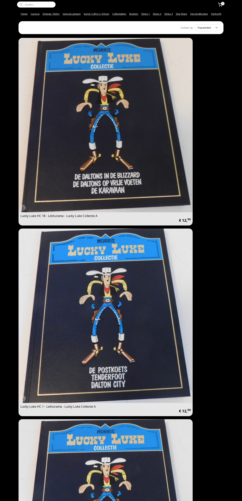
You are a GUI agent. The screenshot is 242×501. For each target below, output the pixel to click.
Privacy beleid (69, 461)
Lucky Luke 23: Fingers (36, 351)
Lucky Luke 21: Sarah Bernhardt (191, 219)
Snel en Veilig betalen (32, 453)
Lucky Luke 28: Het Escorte (39, 220)
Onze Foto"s (68, 465)
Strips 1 (145, 14)
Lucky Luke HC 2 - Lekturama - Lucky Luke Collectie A (146, 154)
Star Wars (181, 14)
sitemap (108, 494)
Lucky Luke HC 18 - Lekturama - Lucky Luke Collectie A (42, 89)
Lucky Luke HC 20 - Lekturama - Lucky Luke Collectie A (42, 154)
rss (116, 494)
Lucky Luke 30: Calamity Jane (40, 416)
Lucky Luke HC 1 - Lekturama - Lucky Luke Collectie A (94, 89)
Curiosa (35, 14)
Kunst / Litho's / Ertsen (96, 14)
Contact (24, 449)
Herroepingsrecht (71, 457)
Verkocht (216, 14)
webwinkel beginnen (130, 494)
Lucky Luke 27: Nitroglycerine (197, 155)
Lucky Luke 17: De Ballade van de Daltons (93, 219)
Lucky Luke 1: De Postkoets (91, 285)
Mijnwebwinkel (163, 494)
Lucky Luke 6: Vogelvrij (192, 351)
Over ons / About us (31, 461)
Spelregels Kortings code (75, 472)
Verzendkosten (199, 14)
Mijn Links (67, 469)
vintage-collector (114, 440)
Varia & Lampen (72, 14)
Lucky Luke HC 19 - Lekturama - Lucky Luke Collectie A (94, 154)
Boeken (133, 14)
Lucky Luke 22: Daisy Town (39, 285)
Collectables (119, 14)
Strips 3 (168, 14)
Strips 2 (157, 14)
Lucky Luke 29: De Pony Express (89, 350)
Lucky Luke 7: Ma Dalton (141, 220)
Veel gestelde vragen (32, 457)
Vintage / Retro (51, 14)
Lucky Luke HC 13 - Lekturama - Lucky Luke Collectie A (146, 89)
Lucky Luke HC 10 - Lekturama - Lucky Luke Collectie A (198, 89)
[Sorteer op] (207, 27)
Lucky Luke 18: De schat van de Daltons (146, 285)
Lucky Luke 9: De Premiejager (145, 351)
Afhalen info (27, 465)
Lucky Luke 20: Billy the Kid (195, 285)
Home (24, 14)
